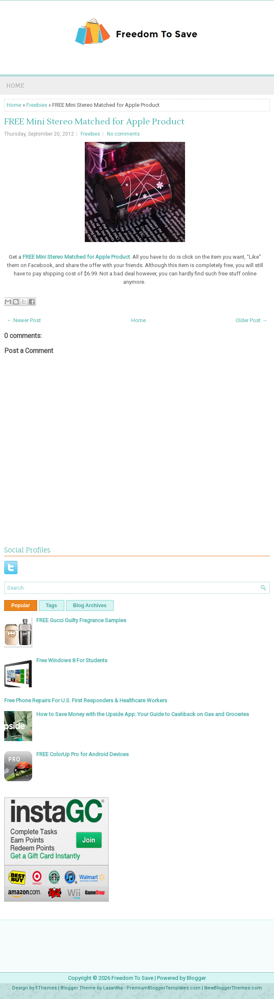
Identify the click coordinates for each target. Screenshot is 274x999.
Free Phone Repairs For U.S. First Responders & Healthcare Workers (85, 700)
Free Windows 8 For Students (71, 660)
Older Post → (251, 320)
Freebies (36, 105)
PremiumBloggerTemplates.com (163, 988)
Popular (20, 605)
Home (15, 85)
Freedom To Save (132, 978)
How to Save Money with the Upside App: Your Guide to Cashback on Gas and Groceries (142, 714)
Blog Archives (90, 605)
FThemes (46, 988)
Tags (51, 605)
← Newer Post (24, 320)
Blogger (196, 978)
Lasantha (113, 988)
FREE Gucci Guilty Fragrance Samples (81, 620)
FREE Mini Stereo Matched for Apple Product (94, 122)
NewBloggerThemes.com (233, 988)
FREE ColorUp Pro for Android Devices (82, 754)
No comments (123, 134)
